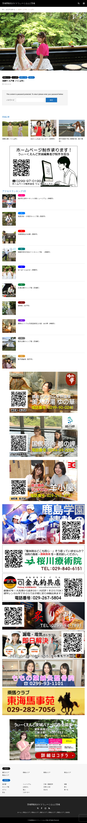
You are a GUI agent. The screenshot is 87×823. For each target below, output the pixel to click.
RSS (49, 808)
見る (3, 792)
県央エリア (5, 775)
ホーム (19, 812)
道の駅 (4, 784)
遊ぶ (24, 789)
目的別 (68, 812)
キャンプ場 (5, 787)
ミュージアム (27, 784)
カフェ (4, 789)
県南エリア (6, 77)
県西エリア (47, 772)
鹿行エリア (5, 772)
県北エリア (67, 772)
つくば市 (15, 77)
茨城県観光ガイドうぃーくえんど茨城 (43, 804)
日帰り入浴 (23, 77)
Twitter (38, 808)
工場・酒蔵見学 (48, 784)
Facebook (41, 808)
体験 (65, 784)
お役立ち (25, 787)
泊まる (31, 77)
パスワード (10, 100)
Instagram (45, 808)
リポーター (26, 792)
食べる (66, 789)
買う (65, 787)
